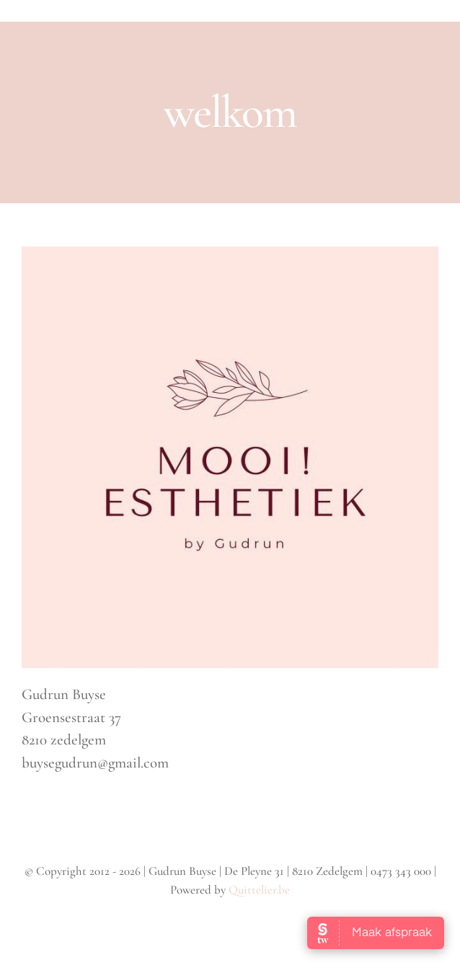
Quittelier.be (259, 889)
